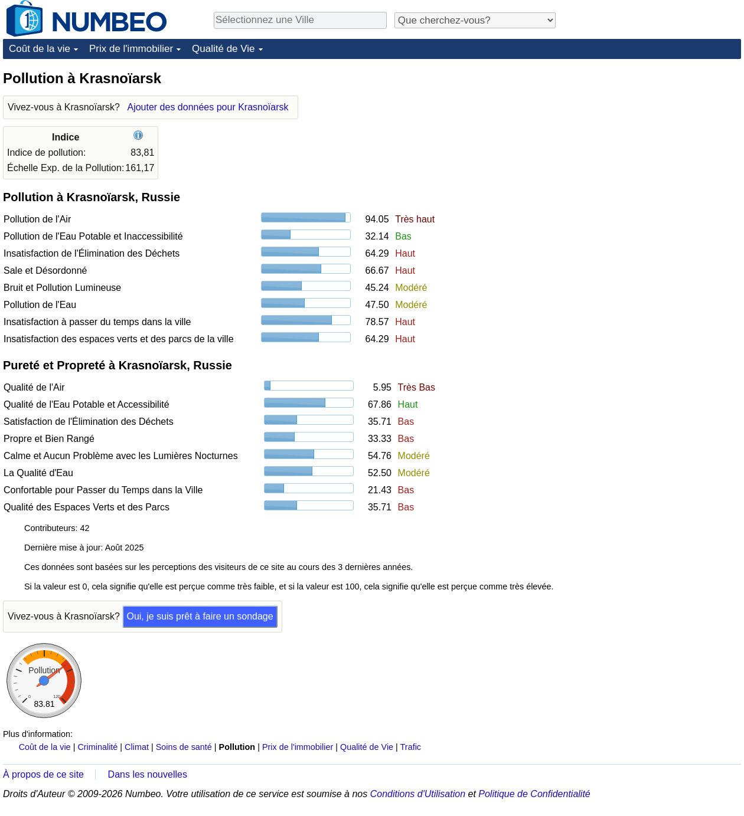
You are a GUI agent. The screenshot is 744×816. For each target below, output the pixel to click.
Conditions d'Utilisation (417, 794)
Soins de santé (184, 747)
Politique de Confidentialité (534, 794)
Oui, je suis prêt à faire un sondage (199, 616)
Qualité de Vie (223, 48)
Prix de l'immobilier (131, 48)
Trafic (410, 747)
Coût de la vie (39, 48)
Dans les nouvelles (147, 774)
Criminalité (97, 747)
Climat (137, 747)
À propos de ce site (43, 774)
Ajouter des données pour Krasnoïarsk (207, 107)
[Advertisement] (607, 246)
